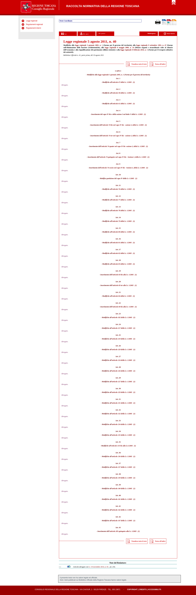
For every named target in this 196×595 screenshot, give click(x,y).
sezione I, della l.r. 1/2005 (134, 125)
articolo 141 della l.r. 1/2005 (122, 499)
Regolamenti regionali (34, 24)
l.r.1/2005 (129, 446)
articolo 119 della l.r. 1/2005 (122, 339)
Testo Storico (169, 33)
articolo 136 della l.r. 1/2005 (122, 456)
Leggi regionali (31, 21)
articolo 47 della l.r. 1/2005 (122, 82)
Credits (142, 589)
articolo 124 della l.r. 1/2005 (122, 360)
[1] (60, 567)
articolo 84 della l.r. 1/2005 (122, 296)
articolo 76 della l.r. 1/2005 (122, 189)
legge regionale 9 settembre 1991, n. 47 (151, 45)
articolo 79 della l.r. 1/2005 (122, 221)
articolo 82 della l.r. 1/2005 (122, 253)
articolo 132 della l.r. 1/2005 (122, 414)
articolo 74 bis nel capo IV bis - (114, 125)
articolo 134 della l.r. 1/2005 (122, 424)
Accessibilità (154, 589)
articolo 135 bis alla (118, 446)
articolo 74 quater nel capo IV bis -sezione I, (117, 146)
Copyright (132, 589)
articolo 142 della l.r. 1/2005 (122, 510)
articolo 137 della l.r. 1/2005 (122, 467)
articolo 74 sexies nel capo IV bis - (113, 168)
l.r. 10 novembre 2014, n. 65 (98, 567)
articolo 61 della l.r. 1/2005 (122, 104)
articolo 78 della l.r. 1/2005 (122, 211)
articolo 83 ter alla (119, 285)
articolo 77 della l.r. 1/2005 (122, 200)
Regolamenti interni (33, 28)
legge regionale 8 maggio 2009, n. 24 (119, 48)
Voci (64, 33)
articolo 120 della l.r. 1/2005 (122, 350)
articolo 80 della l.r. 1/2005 (122, 232)
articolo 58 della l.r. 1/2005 (122, 93)
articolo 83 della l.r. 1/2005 (122, 264)
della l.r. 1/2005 (139, 146)
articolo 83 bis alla (119, 275)
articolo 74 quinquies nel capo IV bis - (113, 157)
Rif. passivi (102, 33)
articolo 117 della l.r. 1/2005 (122, 328)
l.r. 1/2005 (139, 114)
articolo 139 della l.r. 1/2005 (122, 478)
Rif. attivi (84, 33)
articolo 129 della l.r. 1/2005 (122, 392)
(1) (134, 82)
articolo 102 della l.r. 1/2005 (122, 317)
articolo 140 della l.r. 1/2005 (122, 489)
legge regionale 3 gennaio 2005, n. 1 (89, 45)
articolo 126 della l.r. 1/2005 (122, 371)
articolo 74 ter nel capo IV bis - (114, 136)
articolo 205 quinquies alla (119, 531)
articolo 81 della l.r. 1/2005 (122, 243)
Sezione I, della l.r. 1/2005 (137, 157)
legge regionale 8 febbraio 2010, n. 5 (134, 50)
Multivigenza (152, 33)
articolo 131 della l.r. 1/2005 (122, 403)
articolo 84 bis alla (119, 307)
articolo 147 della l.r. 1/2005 (122, 521)
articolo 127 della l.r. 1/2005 (122, 382)
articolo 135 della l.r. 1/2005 (122, 435)
